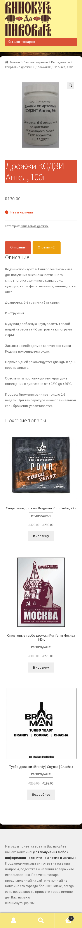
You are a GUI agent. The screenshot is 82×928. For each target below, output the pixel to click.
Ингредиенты (60, 62)
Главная (15, 62)
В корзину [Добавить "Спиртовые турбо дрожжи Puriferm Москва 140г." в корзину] (41, 667)
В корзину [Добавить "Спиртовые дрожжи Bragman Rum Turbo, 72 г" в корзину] (41, 536)
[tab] (18, 247)
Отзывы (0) (46, 247)
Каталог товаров (21, 41)
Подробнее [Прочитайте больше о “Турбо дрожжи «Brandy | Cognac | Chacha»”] (41, 794)
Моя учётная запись (13, 920)
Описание (18, 247)
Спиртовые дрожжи (18, 67)
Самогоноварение (36, 62)
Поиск (41, 920)
